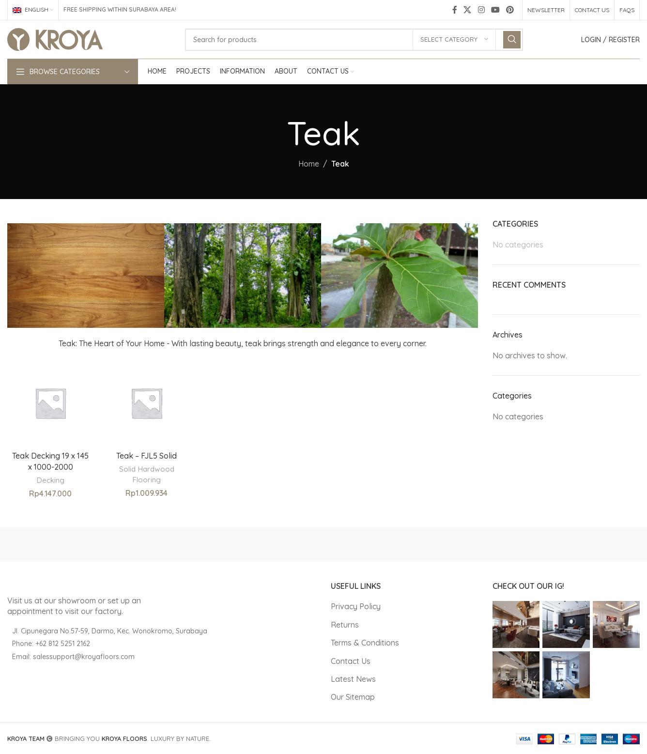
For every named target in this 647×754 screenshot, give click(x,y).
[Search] (354, 40)
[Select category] (454, 40)
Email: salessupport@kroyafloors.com (73, 656)
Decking (50, 480)
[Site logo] (55, 39)
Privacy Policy (356, 606)
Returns (345, 625)
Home (308, 164)
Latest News (353, 679)
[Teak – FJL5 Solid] (146, 403)
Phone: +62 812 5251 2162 (51, 643)
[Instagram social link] (481, 9)
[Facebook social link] (455, 9)
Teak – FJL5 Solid (146, 456)
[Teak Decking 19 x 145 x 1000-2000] (50, 403)
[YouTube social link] (495, 9)
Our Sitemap (353, 697)
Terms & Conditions (365, 642)
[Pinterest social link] (510, 9)
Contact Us (350, 661)
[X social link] (468, 9)
